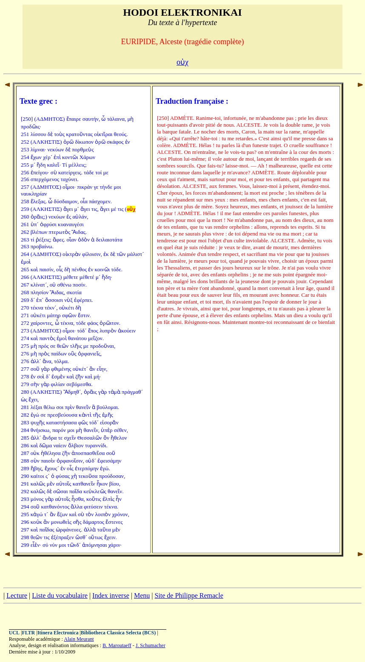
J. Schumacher (150, 645)
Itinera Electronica (58, 633)
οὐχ (182, 62)
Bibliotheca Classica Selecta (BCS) (118, 633)
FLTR (28, 633)
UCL (14, 633)
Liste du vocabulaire (60, 595)
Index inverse (110, 595)
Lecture (16, 595)
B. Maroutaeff (117, 645)
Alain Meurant (79, 639)
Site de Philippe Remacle (188, 595)
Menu (142, 595)
